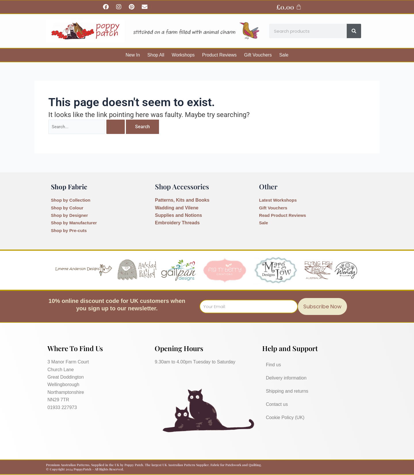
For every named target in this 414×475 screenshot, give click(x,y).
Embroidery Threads (177, 222)
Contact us (277, 404)
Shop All (155, 54)
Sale (283, 54)
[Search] (354, 31)
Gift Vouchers (258, 54)
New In (133, 54)
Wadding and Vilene (176, 207)
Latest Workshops (279, 200)
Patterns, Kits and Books (182, 200)
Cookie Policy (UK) (285, 417)
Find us (273, 364)
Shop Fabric (70, 186)
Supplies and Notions (178, 215)
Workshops (183, 54)
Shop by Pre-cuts (70, 230)
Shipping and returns (287, 391)
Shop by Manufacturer (75, 222)
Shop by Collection (72, 200)
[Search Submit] (119, 127)
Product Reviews (219, 54)
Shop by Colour (68, 207)
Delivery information (286, 377)
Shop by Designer (70, 215)
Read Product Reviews (284, 215)
